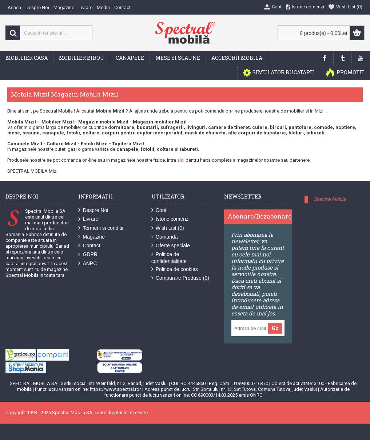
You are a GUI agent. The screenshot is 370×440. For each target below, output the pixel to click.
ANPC (87, 263)
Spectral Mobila (330, 199)
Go (275, 328)
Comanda (164, 237)
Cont (159, 210)
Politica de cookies (174, 269)
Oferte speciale (170, 246)
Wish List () (167, 228)
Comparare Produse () (180, 278)
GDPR (87, 254)
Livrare (88, 219)
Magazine (91, 237)
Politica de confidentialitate (169, 257)
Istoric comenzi (170, 219)
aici (180, 160)
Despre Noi (93, 210)
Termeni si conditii (100, 228)
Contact (89, 246)
